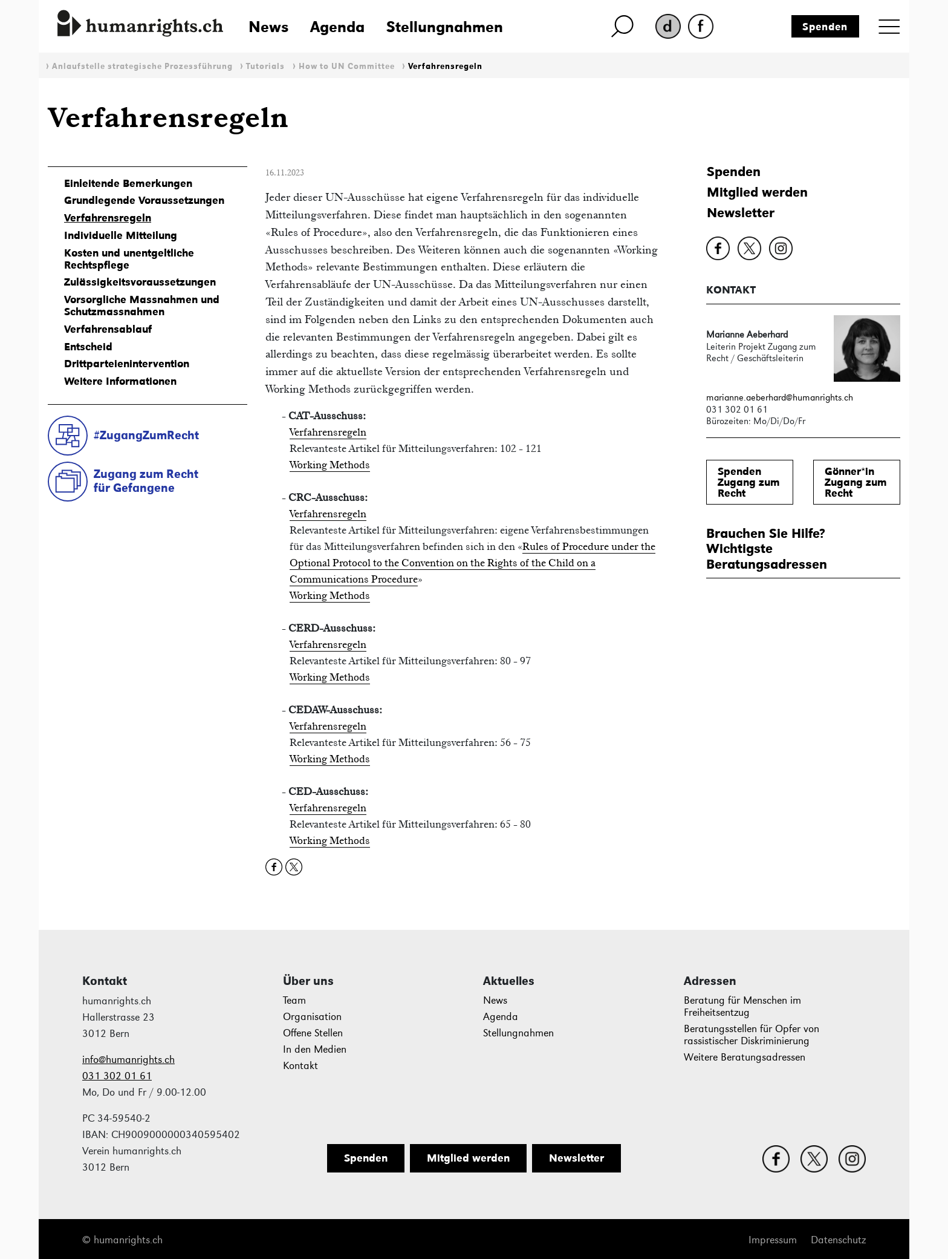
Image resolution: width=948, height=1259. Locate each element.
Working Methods (330, 464)
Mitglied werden (757, 192)
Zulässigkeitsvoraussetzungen (140, 282)
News (268, 27)
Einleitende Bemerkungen (128, 183)
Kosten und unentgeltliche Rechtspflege (129, 259)
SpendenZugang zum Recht (749, 482)
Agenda (337, 27)
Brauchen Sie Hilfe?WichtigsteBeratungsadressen (766, 549)
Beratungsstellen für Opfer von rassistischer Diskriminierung (751, 1034)
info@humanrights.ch (128, 1059)
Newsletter (740, 212)
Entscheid (88, 347)
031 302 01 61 (117, 1076)
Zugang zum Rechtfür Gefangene (146, 480)
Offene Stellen (313, 1033)
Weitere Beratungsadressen (744, 1057)
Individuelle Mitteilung (120, 235)
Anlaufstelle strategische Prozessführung (142, 66)
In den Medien (314, 1049)
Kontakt (300, 1065)
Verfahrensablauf (108, 329)
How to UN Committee (347, 66)
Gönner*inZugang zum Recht (856, 482)
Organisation (312, 1016)
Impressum (772, 1240)
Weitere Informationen (120, 381)
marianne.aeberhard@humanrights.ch (779, 397)
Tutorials (265, 66)
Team (294, 1000)
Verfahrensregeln (445, 66)
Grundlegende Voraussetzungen (144, 200)
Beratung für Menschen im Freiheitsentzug (742, 1006)
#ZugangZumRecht (146, 435)
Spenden (825, 27)
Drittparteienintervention (126, 364)
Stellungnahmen (444, 27)
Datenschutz (838, 1240)
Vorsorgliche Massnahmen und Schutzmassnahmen (141, 305)
